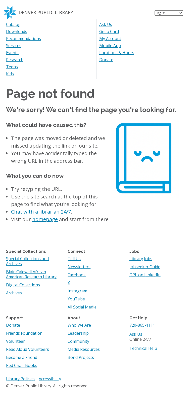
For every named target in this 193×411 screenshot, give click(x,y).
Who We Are (79, 325)
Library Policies (20, 379)
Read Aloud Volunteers (27, 349)
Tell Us (74, 258)
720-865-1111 (142, 325)
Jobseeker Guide (144, 266)
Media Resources (84, 349)
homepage (45, 219)
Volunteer (15, 341)
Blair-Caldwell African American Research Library (31, 274)
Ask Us (105, 24)
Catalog (13, 24)
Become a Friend (21, 357)
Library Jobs (140, 258)
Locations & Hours (116, 52)
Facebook (77, 275)
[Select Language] (169, 13)
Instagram (77, 291)
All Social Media (82, 307)
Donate (106, 59)
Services (13, 45)
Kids (10, 73)
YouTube (76, 299)
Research (14, 59)
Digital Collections (23, 285)
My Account (110, 38)
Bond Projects (81, 357)
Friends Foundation (24, 333)
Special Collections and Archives (27, 261)
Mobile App (110, 45)
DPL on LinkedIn (145, 275)
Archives (14, 293)
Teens (12, 66)
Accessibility (50, 379)
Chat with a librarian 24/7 (41, 211)
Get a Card (109, 31)
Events (12, 52)
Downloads (16, 31)
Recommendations (23, 38)
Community (78, 341)
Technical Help (143, 348)
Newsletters (79, 266)
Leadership (78, 333)
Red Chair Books (21, 365)
